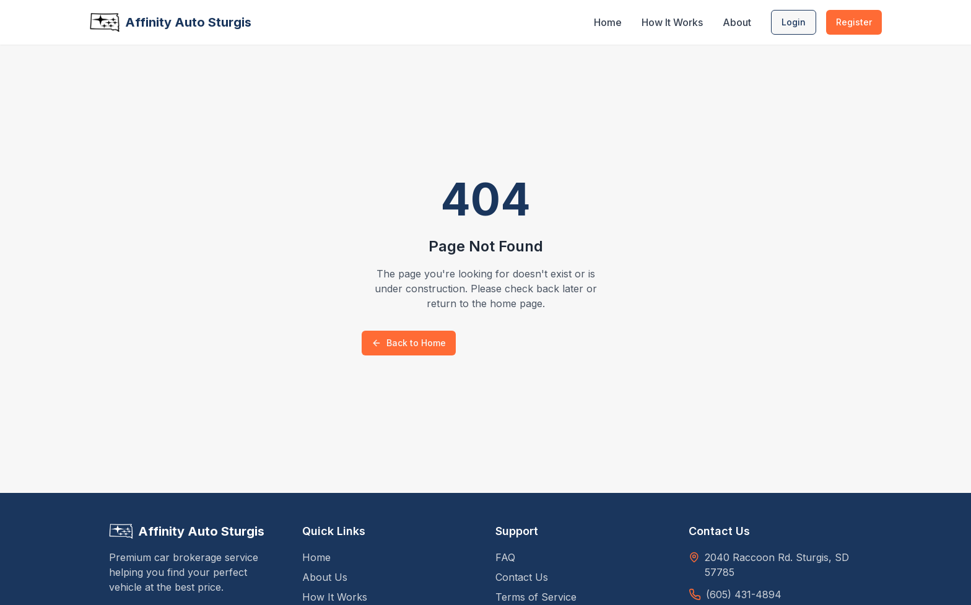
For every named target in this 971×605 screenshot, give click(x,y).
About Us (324, 577)
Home (608, 22)
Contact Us (521, 577)
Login (794, 22)
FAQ (505, 557)
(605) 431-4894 (744, 594)
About (737, 22)
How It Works (672, 22)
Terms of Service (536, 597)
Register (854, 22)
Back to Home (409, 342)
